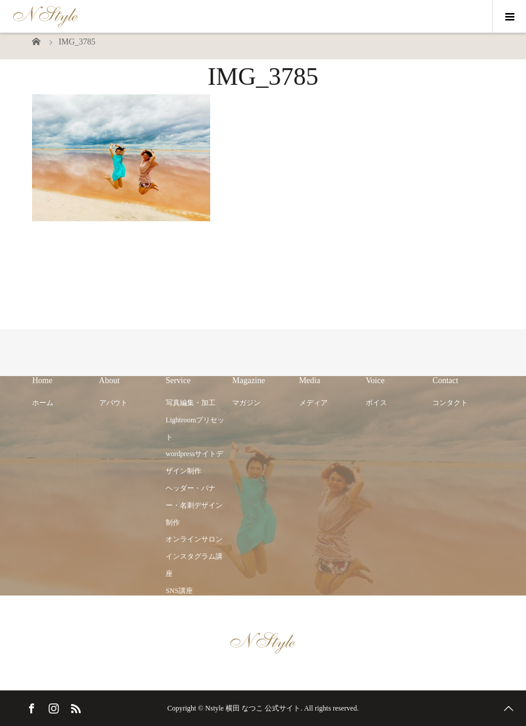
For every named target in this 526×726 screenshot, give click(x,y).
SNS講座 (179, 591)
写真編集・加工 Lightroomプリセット (195, 420)
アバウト (113, 403)
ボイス (376, 403)
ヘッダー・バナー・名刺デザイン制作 (194, 505)
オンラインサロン (194, 539)
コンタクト (450, 403)
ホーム (42, 403)
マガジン (246, 403)
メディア (313, 403)
